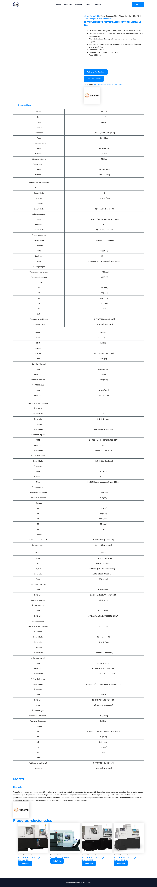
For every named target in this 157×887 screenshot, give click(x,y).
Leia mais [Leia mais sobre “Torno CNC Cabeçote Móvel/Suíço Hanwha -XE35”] (89, 863)
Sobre (88, 4)
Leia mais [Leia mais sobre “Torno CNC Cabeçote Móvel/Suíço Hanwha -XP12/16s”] (121, 863)
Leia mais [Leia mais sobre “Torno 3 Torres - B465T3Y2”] (57, 861)
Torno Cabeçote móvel (93, 19)
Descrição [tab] (22, 105)
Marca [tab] (29, 105)
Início (58, 4)
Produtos (68, 4)
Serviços (78, 4)
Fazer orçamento (94, 79)
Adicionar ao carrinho (96, 72)
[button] (138, 4)
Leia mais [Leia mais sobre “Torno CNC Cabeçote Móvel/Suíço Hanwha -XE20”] (25, 863)
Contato (97, 4)
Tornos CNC (94, 16)
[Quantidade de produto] (114, 67)
